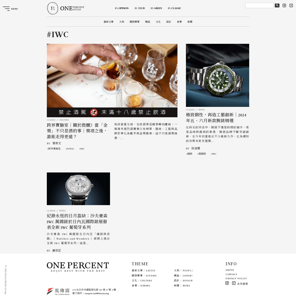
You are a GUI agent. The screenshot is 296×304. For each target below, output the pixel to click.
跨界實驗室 (54, 148)
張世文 (56, 143)
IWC (82, 148)
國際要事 (135, 21)
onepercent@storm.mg (97, 293)
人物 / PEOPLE (183, 270)
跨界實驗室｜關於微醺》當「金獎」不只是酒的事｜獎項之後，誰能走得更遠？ (77, 131)
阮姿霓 (196, 148)
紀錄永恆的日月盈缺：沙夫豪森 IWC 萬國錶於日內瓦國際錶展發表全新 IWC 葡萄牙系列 (77, 229)
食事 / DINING (141, 285)
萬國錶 (202, 153)
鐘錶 (189, 153)
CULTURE (64, 119)
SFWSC (70, 148)
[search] (259, 5)
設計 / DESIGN (183, 280)
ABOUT (230, 270)
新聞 (189, 21)
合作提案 (242, 283)
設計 (168, 21)
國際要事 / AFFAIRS (144, 275)
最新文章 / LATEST (143, 270)
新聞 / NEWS (182, 285)
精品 (147, 21)
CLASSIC (51, 119)
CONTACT (231, 274)
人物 (121, 21)
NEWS (201, 109)
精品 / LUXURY (183, 275)
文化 (158, 21)
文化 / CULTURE (142, 280)
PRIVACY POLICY (236, 278)
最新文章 (108, 21)
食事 (179, 21)
